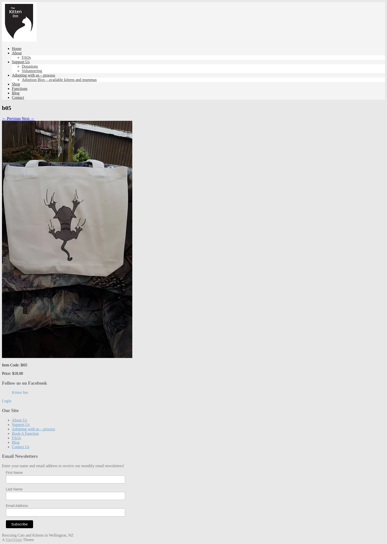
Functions (19, 88)
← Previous (11, 118)
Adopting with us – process (33, 75)
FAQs (26, 57)
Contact (18, 97)
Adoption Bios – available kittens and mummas (59, 80)
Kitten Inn (20, 392)
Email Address (17, 506)
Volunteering (32, 71)
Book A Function (25, 433)
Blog (15, 93)
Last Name (14, 489)
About (17, 53)
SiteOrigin (14, 540)
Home (16, 48)
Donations (30, 66)
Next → (28, 118)
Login (6, 401)
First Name (14, 473)
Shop (16, 84)
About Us (19, 420)
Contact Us (21, 447)
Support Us (21, 62)
